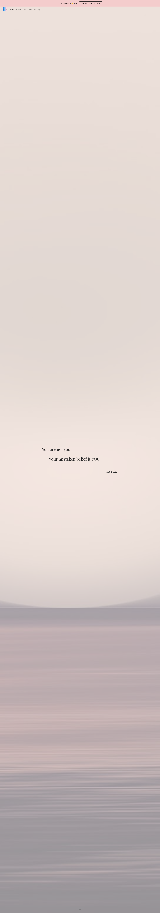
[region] (80, 3)
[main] (80, 456)
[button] (80, 909)
